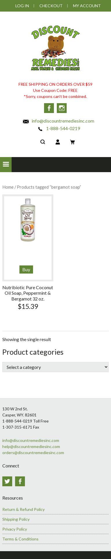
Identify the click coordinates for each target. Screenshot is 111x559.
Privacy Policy (14, 528)
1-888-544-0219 (58, 127)
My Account (87, 5)
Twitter (7, 481)
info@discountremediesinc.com (58, 120)
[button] (6, 164)
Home (8, 186)
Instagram (62, 108)
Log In (22, 5)
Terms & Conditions (20, 538)
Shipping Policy (16, 518)
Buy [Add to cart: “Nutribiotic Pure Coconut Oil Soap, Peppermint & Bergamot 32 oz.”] (26, 269)
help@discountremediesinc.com (31, 446)
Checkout (51, 5)
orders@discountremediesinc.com (33, 452)
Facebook (49, 108)
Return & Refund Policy (23, 508)
